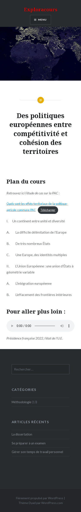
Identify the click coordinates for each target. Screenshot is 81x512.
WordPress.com (52, 503)
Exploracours (40, 9)
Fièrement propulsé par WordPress (39, 498)
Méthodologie (21, 402)
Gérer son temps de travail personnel (37, 452)
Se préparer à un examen (29, 443)
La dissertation (22, 434)
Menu (42, 19)
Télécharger (47, 210)
